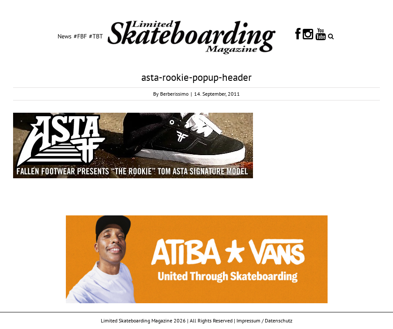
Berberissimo (174, 93)
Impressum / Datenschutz (264, 320)
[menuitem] (65, 36)
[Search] (331, 36)
